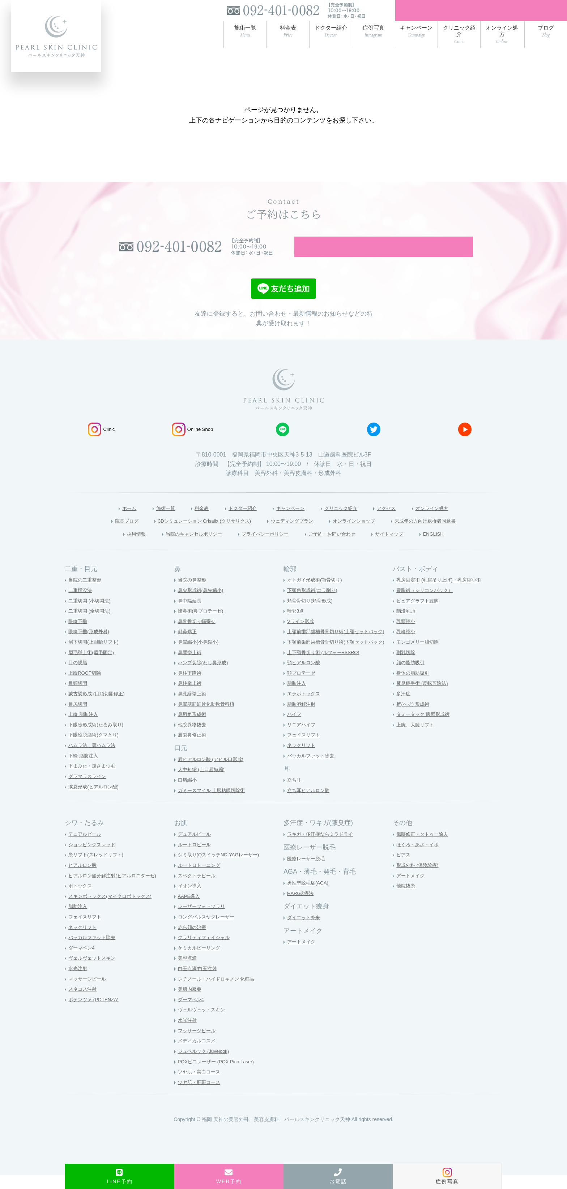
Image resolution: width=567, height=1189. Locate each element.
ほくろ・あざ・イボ (419, 858)
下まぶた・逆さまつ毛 (93, 780)
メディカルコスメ (198, 1055)
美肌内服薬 (190, 1003)
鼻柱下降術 (190, 686)
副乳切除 (406, 666)
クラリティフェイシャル (206, 951)
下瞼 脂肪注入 (84, 769)
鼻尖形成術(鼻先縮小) (202, 604)
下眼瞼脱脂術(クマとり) (95, 749)
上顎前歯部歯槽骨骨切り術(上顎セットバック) (339, 645)
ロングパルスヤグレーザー (208, 930)
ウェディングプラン (293, 533)
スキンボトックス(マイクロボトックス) (113, 910)
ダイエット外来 (305, 931)
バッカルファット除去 (312, 769)
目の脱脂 (78, 676)
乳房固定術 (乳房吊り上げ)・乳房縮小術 (441, 594)
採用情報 (113, 547)
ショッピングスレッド (93, 858)
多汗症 (404, 707)
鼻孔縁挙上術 (193, 707)
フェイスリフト (305, 749)
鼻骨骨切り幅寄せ (198, 635)
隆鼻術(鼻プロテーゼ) (202, 624)
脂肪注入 (297, 697)
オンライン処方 (450, 520)
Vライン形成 (301, 635)
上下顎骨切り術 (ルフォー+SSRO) (326, 666)
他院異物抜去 (193, 738)
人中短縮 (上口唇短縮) (203, 783)
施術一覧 (149, 520)
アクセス (398, 520)
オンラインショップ (365, 533)
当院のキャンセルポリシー (179, 547)
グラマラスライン (88, 790)
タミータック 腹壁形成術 (424, 728)
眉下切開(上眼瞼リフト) (95, 655)
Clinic (101, 441)
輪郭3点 (296, 624)
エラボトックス (305, 707)
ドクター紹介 (235, 520)
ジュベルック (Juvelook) (205, 1065)
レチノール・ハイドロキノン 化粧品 (219, 992)
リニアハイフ (302, 738)
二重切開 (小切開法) (91, 614)
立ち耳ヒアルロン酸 (310, 804)
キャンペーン (289, 520)
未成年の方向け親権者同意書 (448, 533)
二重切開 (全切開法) (91, 624)
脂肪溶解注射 (302, 718)
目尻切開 (78, 718)
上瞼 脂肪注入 (84, 728)
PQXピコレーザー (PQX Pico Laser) (219, 1075)
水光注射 (78, 982)
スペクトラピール (198, 889)
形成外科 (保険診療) (419, 879)
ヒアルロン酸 (83, 879)
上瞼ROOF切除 (85, 686)
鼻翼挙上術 (190, 666)
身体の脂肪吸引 (414, 686)
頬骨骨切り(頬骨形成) (311, 614)
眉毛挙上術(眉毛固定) (92, 666)
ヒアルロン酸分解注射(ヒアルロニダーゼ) (115, 889)
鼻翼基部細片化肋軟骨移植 (208, 718)
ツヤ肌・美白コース (200, 1085)
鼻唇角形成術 (193, 728)
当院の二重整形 (86, 594)
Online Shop (192, 441)
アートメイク (302, 956)
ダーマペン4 (82, 961)
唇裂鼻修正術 (193, 749)
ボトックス (81, 899)
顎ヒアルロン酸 (305, 676)
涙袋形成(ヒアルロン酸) (95, 800)
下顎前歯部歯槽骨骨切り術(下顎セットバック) (339, 655)
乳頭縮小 (406, 635)
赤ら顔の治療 (193, 941)
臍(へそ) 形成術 (413, 718)
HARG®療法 (301, 907)
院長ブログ (99, 533)
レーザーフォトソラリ (203, 920)
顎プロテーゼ (302, 686)
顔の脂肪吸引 (411, 676)
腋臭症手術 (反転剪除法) (424, 697)
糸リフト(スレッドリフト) (97, 869)
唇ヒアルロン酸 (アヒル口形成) (213, 773)
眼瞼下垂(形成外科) (90, 645)
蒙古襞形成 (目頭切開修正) (98, 707)
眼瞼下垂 (78, 635)
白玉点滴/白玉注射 (199, 982)
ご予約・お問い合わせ (340, 547)
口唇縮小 (188, 793)
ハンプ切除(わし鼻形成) (205, 676)
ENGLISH (456, 547)
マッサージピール (88, 992)
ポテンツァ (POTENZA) (95, 1013)
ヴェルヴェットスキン (93, 972)
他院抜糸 (406, 899)
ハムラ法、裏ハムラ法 (93, 759)
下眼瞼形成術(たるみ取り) (97, 738)
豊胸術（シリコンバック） (426, 604)
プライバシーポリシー (263, 547)
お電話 (338, 1176)
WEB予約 (229, 1176)
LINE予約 (120, 1176)
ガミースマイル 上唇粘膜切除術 (214, 804)
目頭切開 (78, 697)
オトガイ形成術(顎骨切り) (316, 594)
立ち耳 (294, 793)
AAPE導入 (189, 910)
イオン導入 (190, 899)
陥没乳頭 (406, 624)
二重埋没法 (81, 604)
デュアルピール (86, 848)
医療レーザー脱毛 (307, 872)
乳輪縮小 (406, 645)
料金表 (189, 520)
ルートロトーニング (200, 879)
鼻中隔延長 (190, 614)
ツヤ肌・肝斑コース (200, 1096)
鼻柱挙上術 (190, 697)
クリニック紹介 (347, 520)
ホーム (109, 520)
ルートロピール (195, 858)
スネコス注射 (83, 1003)
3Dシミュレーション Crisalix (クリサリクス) (190, 533)
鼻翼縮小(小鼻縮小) (200, 655)
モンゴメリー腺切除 (419, 655)
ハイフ (294, 728)
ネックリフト (302, 759)
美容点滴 (188, 972)
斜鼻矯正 (188, 645)
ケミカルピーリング (200, 961)
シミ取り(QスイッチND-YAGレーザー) (221, 869)
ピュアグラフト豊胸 (419, 614)
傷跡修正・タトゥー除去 (424, 848)
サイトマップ (406, 547)
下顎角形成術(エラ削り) (314, 604)
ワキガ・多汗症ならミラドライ (322, 848)
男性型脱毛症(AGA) (309, 896)
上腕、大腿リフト (416, 738)
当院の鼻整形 (193, 594)
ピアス (404, 869)
